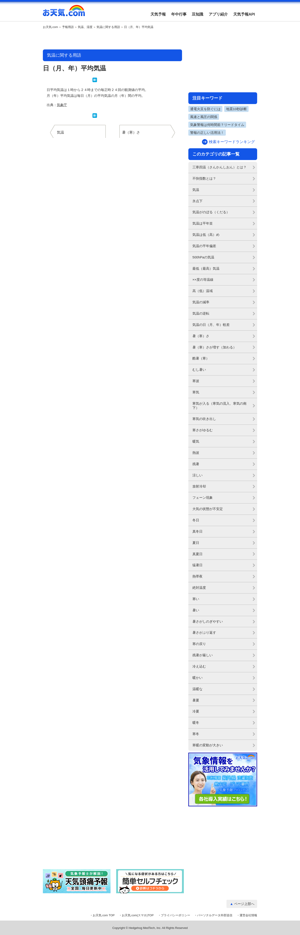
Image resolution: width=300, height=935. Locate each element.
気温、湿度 (85, 27)
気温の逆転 (200, 313)
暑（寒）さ (200, 336)
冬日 (195, 520)
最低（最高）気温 (205, 268)
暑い (195, 610)
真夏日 (197, 554)
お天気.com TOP (104, 915)
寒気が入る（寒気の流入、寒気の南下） (219, 405)
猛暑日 (197, 565)
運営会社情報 (248, 915)
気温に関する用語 (108, 27)
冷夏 (195, 711)
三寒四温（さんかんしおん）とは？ (219, 167)
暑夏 (195, 700)
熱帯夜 (197, 576)
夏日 (195, 543)
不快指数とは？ (204, 178)
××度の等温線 (202, 279)
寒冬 (195, 734)
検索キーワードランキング (232, 142)
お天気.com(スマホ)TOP (138, 915)
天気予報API (244, 14)
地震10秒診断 (236, 109)
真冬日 (197, 531)
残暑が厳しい (202, 655)
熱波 (195, 453)
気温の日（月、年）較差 (211, 325)
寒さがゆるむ (202, 430)
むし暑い (199, 369)
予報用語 (68, 27)
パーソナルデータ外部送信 (214, 915)
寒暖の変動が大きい (207, 745)
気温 (195, 190)
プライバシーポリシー (175, 915)
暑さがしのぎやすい (207, 621)
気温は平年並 (202, 223)
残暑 (195, 464)
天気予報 (158, 14)
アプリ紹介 (218, 14)
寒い (195, 599)
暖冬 (195, 722)
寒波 (195, 381)
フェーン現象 (202, 497)
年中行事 (179, 14)
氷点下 (197, 201)
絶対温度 (199, 587)
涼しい (197, 475)
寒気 (195, 392)
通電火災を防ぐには (205, 109)
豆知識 (197, 14)
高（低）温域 (202, 291)
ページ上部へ (244, 904)
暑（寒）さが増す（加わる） (214, 347)
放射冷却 (199, 486)
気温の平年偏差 (204, 246)
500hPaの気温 (203, 257)
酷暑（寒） (200, 358)
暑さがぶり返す (204, 632)
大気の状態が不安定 (207, 509)
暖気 (195, 441)
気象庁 (62, 105)
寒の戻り (199, 644)
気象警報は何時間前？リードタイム (217, 125)
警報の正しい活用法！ (207, 133)
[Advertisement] (112, 39)
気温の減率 (200, 302)
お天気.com (64, 13)
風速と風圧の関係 (203, 117)
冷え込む (199, 666)
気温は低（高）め (205, 235)
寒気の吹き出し (204, 419)
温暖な (197, 689)
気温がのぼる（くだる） (211, 212)
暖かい (197, 678)
